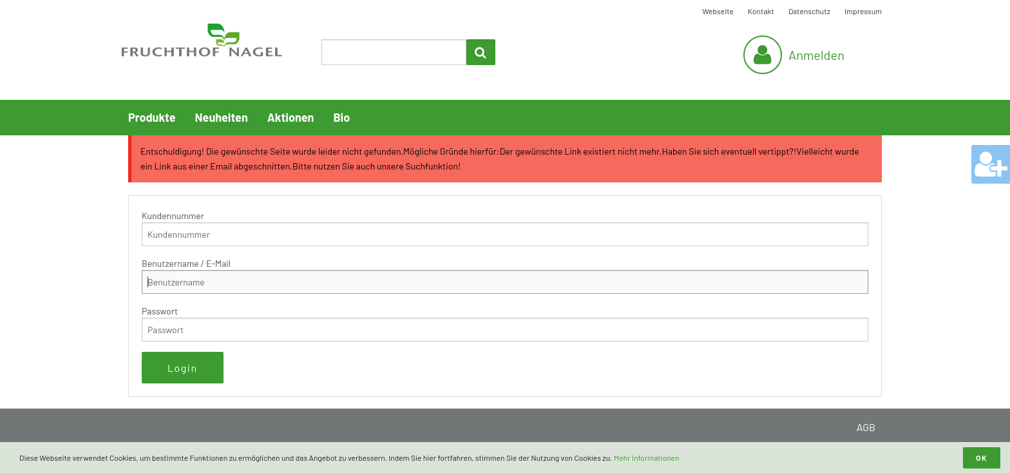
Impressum (863, 10)
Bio (341, 117)
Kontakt (761, 10)
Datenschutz (809, 10)
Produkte (152, 117)
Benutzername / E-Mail (186, 263)
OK (981, 457)
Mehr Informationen (647, 457)
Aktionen (290, 117)
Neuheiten (221, 117)
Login (182, 368)
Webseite (718, 10)
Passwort (160, 310)
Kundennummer (173, 215)
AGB (866, 427)
